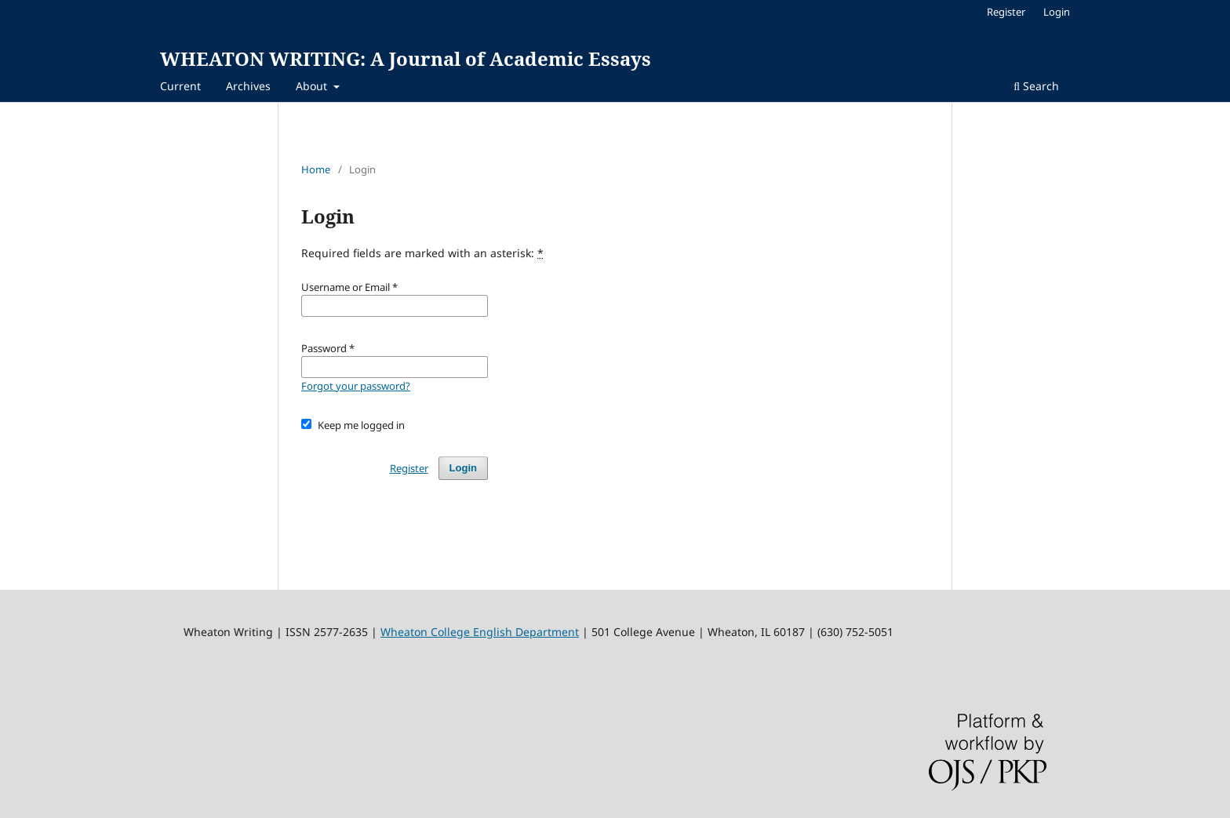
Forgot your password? (355, 386)
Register (1006, 12)
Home (315, 169)
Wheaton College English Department (479, 631)
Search (1036, 85)
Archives (248, 85)
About (313, 85)
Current (180, 85)
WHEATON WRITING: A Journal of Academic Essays (405, 58)
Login (1056, 12)
